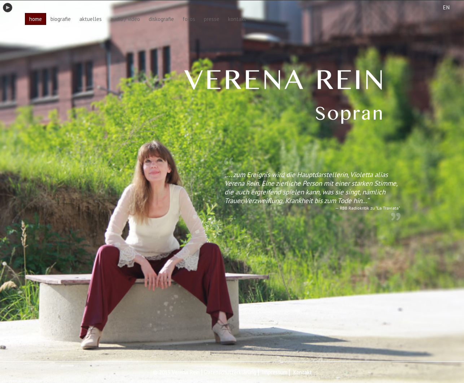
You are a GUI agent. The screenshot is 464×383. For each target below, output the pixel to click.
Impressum (274, 372)
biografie (61, 19)
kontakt (237, 19)
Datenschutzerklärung (230, 372)
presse (211, 19)
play (7, 7)
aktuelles (90, 19)
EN (446, 7)
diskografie (161, 19)
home (35, 19)
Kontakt (302, 372)
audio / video (125, 19)
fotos (189, 19)
